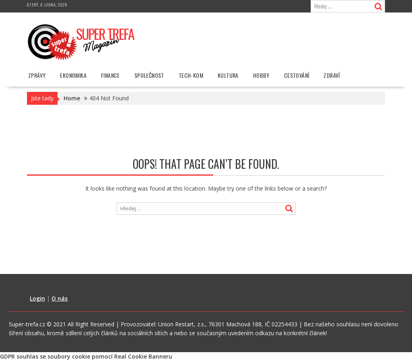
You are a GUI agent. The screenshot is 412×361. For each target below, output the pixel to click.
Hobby (261, 75)
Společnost (149, 75)
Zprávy (36, 75)
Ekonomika (73, 75)
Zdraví (331, 75)
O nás (60, 298)
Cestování (296, 75)
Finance (110, 75)
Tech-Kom (191, 75)
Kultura (228, 75)
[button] (81, 41)
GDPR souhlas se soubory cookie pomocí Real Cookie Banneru (86, 356)
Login (37, 298)
